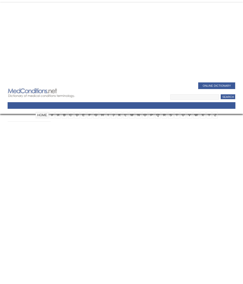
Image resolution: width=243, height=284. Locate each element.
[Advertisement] (121, 43)
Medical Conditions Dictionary (48, 92)
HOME (42, 115)
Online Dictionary (217, 85)
